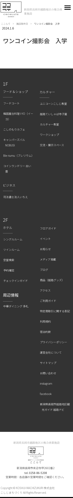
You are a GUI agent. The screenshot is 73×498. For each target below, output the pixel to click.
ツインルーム (11, 250)
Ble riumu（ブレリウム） (18, 155)
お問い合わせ (48, 373)
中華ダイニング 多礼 (15, 306)
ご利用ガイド (48, 301)
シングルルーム (12, 239)
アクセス (45, 290)
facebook (46, 394)
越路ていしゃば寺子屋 (53, 114)
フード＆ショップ (15, 91)
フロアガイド (48, 228)
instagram (46, 383)
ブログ (44, 270)
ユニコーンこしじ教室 (53, 104)
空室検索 (8, 260)
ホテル (7, 227)
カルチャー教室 (49, 124)
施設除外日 (22, 23)
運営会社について (51, 352)
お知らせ (45, 249)
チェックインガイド (15, 281)
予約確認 (8, 270)
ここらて (5, 23)
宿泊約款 (45, 332)
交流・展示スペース (52, 145)
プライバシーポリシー (53, 342)
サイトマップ (48, 363)
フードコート (11, 103)
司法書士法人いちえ (15, 197)
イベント (45, 239)
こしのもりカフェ (14, 129)
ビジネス (9, 185)
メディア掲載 (48, 259)
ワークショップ (49, 135)
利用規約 (45, 321)
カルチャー (47, 92)
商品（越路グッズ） (52, 280)
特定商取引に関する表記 (55, 311)
